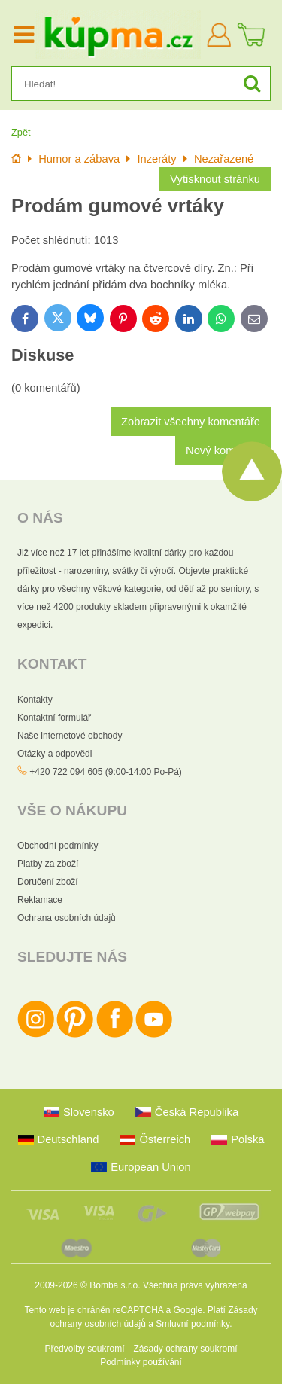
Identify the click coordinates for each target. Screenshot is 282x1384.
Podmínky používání (141, 1362)
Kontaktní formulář (54, 717)
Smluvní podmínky (192, 1323)
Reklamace (39, 900)
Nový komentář (223, 450)
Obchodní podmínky (57, 845)
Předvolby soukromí (84, 1348)
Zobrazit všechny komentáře (190, 422)
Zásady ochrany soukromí (185, 1348)
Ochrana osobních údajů (66, 918)
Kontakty (35, 699)
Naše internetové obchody (69, 735)
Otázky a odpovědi (54, 753)
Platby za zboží (47, 863)
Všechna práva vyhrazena (195, 1285)
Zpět (21, 132)
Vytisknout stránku (215, 179)
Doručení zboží (47, 881)
